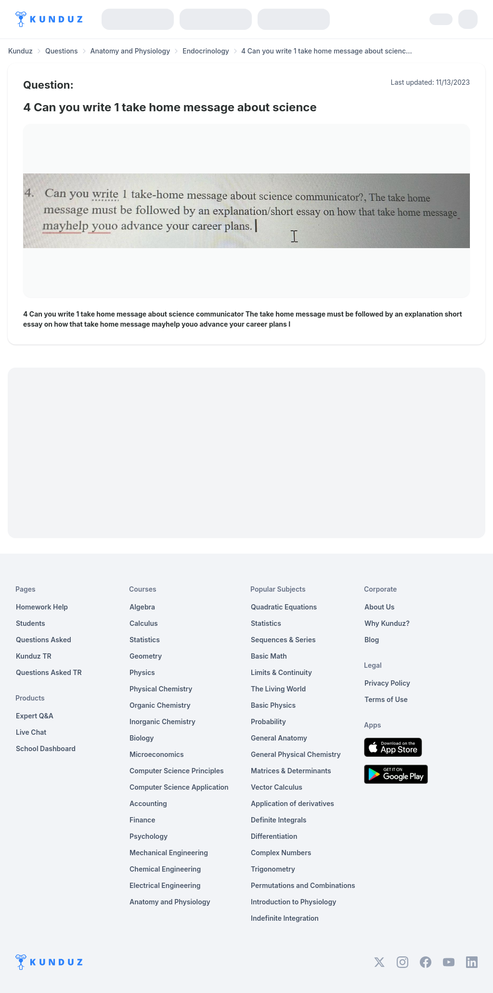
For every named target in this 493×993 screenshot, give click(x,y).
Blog (371, 640)
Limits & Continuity (281, 672)
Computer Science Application (179, 787)
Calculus (144, 623)
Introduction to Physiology (293, 902)
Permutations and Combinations (303, 885)
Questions (61, 51)
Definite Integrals (279, 820)
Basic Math (269, 656)
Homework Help (42, 607)
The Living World (278, 689)
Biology (142, 738)
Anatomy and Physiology (130, 51)
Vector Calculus (276, 787)
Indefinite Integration (285, 918)
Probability (268, 721)
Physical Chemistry (161, 689)
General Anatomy (279, 738)
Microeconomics (157, 754)
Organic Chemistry (160, 705)
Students (30, 623)
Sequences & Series (283, 640)
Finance (143, 820)
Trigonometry (273, 869)
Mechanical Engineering (169, 852)
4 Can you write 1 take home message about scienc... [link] (326, 51)
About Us (379, 607)
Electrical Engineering (165, 885)
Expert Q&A (34, 716)
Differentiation (274, 836)
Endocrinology (205, 51)
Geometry (146, 656)
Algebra (142, 607)
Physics (142, 672)
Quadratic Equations (284, 607)
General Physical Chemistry (296, 754)
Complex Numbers (281, 852)
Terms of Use (386, 699)
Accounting (148, 803)
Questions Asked (43, 640)
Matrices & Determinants (291, 771)
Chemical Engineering (165, 869)
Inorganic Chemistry (162, 721)
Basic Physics (273, 705)
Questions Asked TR (49, 672)
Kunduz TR (34, 656)
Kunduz (20, 51)
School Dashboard (46, 748)
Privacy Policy (387, 683)
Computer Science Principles (177, 771)
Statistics (145, 640)
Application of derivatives (292, 803)
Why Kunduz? (387, 623)
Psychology (149, 836)
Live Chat (31, 732)
